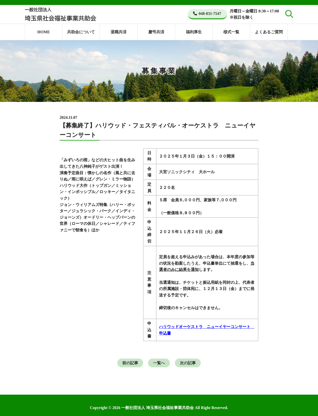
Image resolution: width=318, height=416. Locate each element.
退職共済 (118, 32)
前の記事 (130, 363)
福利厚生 (194, 32)
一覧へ (159, 363)
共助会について (81, 32)
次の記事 (188, 363)
